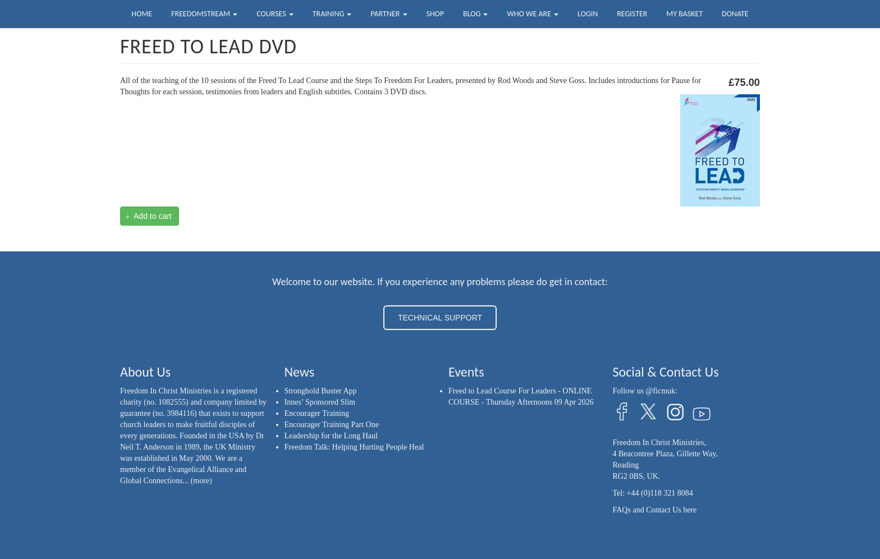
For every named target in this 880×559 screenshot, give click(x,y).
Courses (275, 14)
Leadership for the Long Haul (331, 436)
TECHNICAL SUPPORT (440, 317)
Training (332, 14)
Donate (735, 14)
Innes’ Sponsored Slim (320, 402)
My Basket (684, 14)
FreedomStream (204, 14)
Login (588, 14)
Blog (475, 14)
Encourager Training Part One (332, 424)
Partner (388, 14)
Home (141, 14)
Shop (435, 14)
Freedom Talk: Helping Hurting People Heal (354, 447)
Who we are (532, 14)
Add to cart (149, 216)
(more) (201, 480)
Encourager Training (317, 413)
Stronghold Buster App (321, 391)
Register (632, 14)
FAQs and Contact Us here (655, 510)
